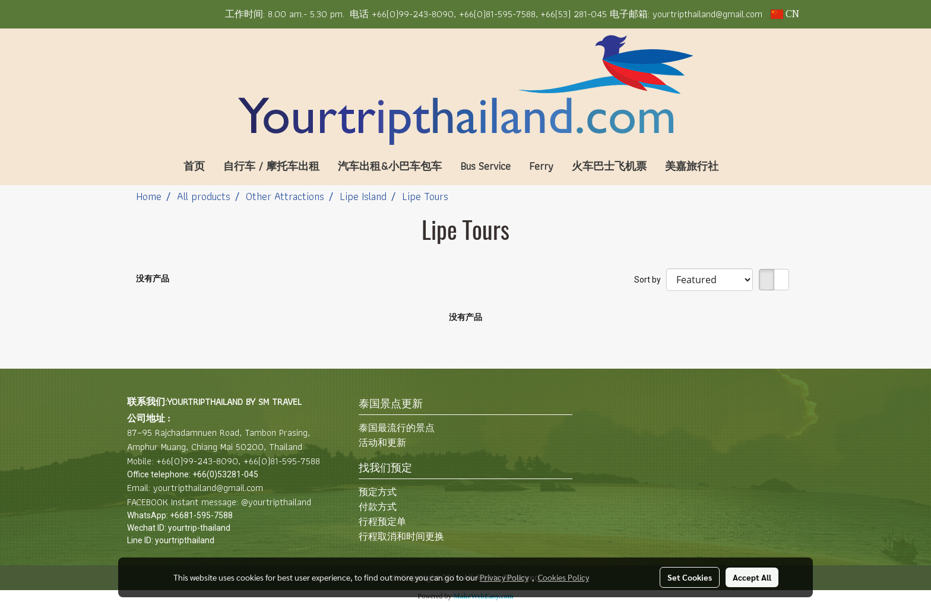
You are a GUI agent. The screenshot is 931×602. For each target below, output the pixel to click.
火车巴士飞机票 (609, 166)
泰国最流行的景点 (397, 427)
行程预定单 (382, 521)
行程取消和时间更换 (401, 536)
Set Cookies (689, 577)
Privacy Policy (504, 577)
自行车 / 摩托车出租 (271, 166)
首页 (194, 166)
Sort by (650, 279)
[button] (745, 166)
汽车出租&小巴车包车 (390, 166)
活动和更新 (382, 442)
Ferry (541, 166)
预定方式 (378, 491)
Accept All (752, 577)
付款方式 (378, 506)
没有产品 (152, 278)
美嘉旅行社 (691, 166)
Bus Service (485, 166)
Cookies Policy (563, 577)
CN (785, 14)
